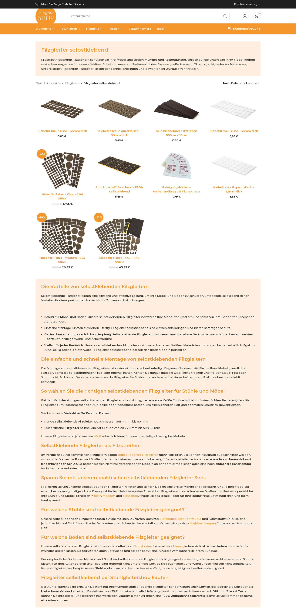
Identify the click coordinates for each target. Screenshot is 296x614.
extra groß (130, 495)
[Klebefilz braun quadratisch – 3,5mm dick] (119, 109)
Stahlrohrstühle (189, 518)
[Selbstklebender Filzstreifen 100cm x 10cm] (176, 109)
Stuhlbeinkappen (203, 522)
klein (97, 495)
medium (109, 495)
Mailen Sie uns (74, 4)
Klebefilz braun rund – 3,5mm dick (62, 131)
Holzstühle (168, 518)
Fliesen (178, 545)
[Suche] (149, 16)
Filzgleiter (72, 83)
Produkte (53, 83)
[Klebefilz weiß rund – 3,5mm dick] (234, 109)
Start (38, 83)
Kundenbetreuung (244, 29)
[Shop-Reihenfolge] (242, 83)
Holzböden (143, 545)
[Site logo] (45, 16)
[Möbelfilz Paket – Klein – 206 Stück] (62, 169)
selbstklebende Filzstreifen (138, 454)
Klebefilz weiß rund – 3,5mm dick (234, 131)
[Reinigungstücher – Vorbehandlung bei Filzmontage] (176, 165)
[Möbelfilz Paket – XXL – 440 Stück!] (119, 232)
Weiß (97, 435)
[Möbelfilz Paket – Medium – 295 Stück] (62, 232)
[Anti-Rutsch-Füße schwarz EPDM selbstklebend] (119, 165)
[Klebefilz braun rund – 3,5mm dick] (62, 109)
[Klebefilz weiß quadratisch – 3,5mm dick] (234, 165)
